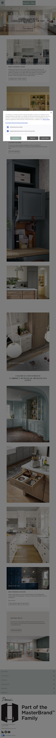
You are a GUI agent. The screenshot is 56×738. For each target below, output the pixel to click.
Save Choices (16, 138)
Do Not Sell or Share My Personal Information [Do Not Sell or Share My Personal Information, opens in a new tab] (16, 123)
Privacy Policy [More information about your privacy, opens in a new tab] (46, 119)
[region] (28, 126)
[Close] (51, 113)
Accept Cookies (45, 138)
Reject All (32, 138)
